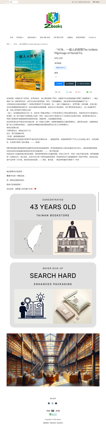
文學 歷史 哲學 (58, 37)
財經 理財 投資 (45, 37)
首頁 (11, 37)
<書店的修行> (32, 37)
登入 (73, 2)
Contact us (92, 37)
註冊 (79, 2)
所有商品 (20, 37)
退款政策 (60, 423)
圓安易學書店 (80, 37)
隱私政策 (53, 423)
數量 (56, 73)
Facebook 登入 (85, 2)
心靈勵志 (70, 37)
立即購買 (59, 84)
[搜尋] (12, 2)
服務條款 (46, 423)
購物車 (97, 2)
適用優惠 (57, 63)
